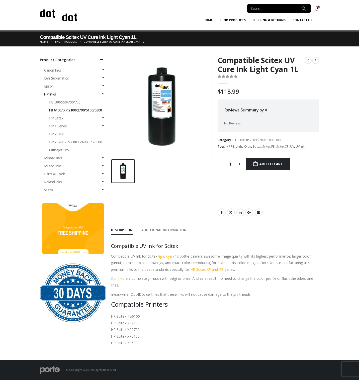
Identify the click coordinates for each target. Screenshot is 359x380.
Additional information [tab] (163, 230)
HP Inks (50, 94)
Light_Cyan (243, 146)
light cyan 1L (168, 256)
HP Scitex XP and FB (206, 269)
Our (114, 278)
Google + (249, 212)
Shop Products (233, 20)
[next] (315, 60)
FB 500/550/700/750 (64, 102)
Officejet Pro (59, 150)
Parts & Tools (55, 174)
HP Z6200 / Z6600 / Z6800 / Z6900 (75, 142)
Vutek (48, 190)
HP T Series (58, 126)
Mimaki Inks (53, 158)
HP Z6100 (56, 134)
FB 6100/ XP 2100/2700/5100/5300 (256, 140)
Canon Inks (52, 70)
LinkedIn (240, 212)
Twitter (231, 212)
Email (259, 212)
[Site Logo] (58, 15)
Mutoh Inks (53, 166)
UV (292, 146)
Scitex (257, 146)
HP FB (230, 146)
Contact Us (302, 20)
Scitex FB (268, 146)
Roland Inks (53, 182)
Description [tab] (122, 230)
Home (208, 20)
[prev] (308, 60)
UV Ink (300, 146)
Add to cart (271, 164)
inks (120, 278)
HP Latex (56, 118)
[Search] (304, 8)
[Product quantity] (230, 164)
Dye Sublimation (56, 78)
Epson (49, 86)
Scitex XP (282, 146)
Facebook (222, 212)
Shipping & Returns (269, 20)
